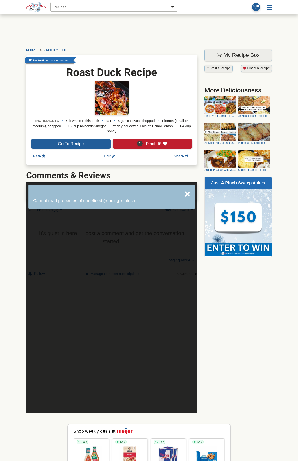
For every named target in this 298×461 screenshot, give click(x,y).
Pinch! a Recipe (256, 68)
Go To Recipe (71, 143)
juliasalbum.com (60, 60)
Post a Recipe (218, 68)
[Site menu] (269, 7)
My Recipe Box (238, 55)
